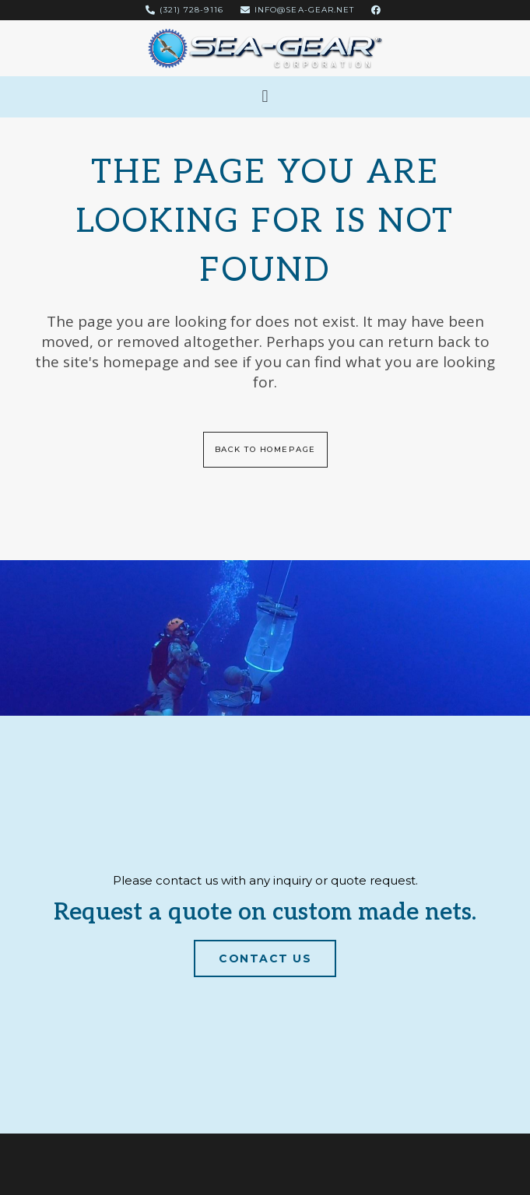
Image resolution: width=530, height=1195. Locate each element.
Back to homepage (265, 449)
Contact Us (265, 958)
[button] (265, 97)
